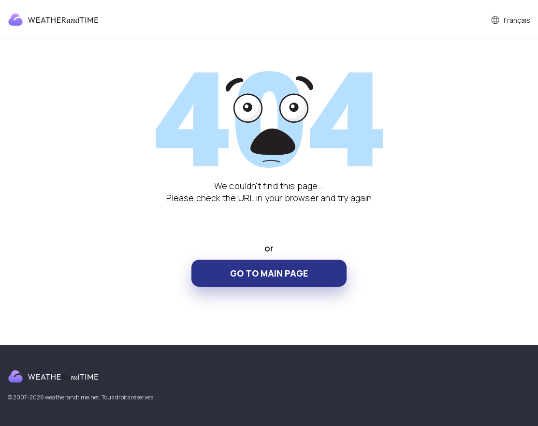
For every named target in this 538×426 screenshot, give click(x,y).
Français (510, 19)
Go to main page (269, 273)
